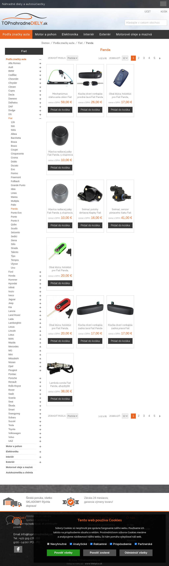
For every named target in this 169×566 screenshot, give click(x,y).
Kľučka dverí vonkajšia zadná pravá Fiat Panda (120, 212)
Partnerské (143, 544)
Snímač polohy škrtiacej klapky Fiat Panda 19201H (90, 154)
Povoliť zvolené (100, 552)
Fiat (80, 43)
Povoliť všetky (63, 552)
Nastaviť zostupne (81, 58)
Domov (46, 43)
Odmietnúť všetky (136, 552)
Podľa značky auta (63, 43)
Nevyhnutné (57, 544)
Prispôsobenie (120, 544)
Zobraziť (114, 58)
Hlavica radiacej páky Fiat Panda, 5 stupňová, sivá (60, 154)
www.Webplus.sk (93, 563)
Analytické (78, 544)
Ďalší (159, 58)
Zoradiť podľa (57, 58)
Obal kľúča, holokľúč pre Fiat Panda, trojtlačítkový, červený (60, 212)
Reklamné (98, 544)
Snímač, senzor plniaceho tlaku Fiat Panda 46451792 (120, 154)
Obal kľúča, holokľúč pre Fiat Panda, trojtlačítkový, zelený (150, 154)
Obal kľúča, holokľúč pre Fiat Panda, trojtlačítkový (120, 97)
